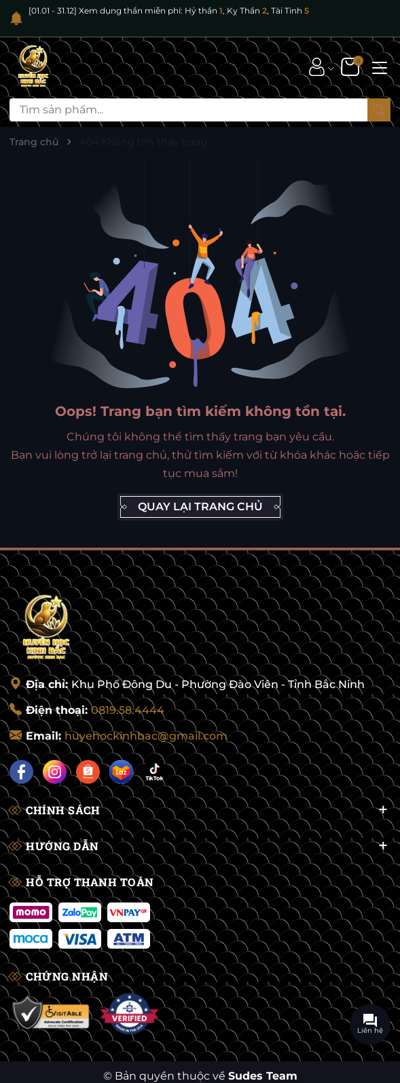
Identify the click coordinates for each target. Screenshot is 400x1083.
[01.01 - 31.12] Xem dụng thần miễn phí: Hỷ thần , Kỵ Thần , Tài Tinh (169, 10)
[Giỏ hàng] (351, 66)
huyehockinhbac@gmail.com (146, 735)
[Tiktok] (154, 772)
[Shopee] (88, 772)
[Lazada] (121, 772)
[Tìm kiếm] (378, 109)
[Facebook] (21, 772)
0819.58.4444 (127, 710)
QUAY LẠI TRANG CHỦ (200, 507)
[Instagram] (55, 772)
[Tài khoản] (317, 66)
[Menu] (379, 66)
